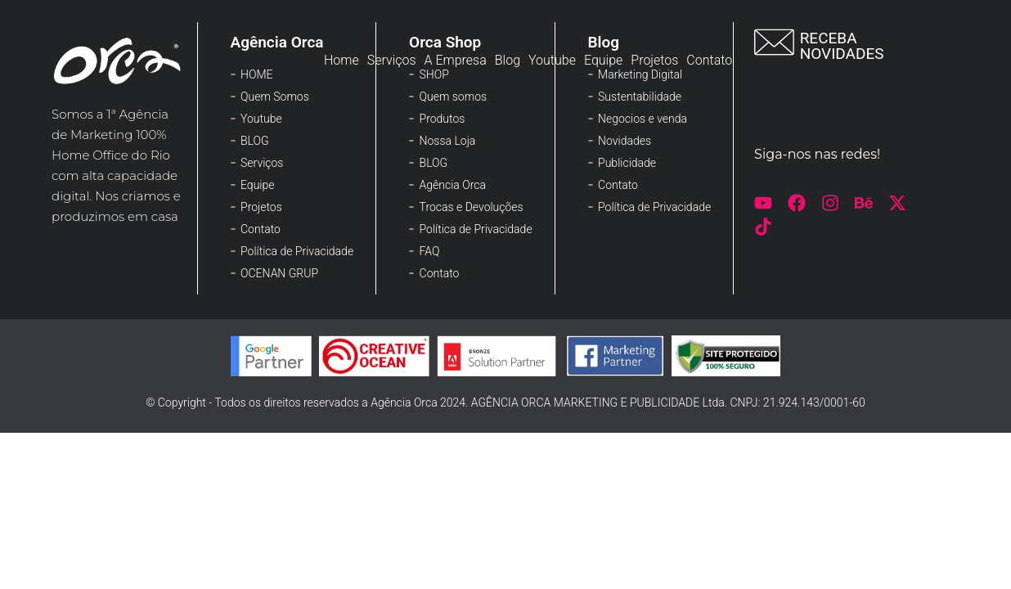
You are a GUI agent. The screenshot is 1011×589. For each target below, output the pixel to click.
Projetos (654, 60)
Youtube (552, 60)
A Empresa (456, 60)
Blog (507, 60)
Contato (709, 60)
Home (341, 60)
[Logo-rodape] (118, 61)
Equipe (603, 60)
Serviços (391, 60)
